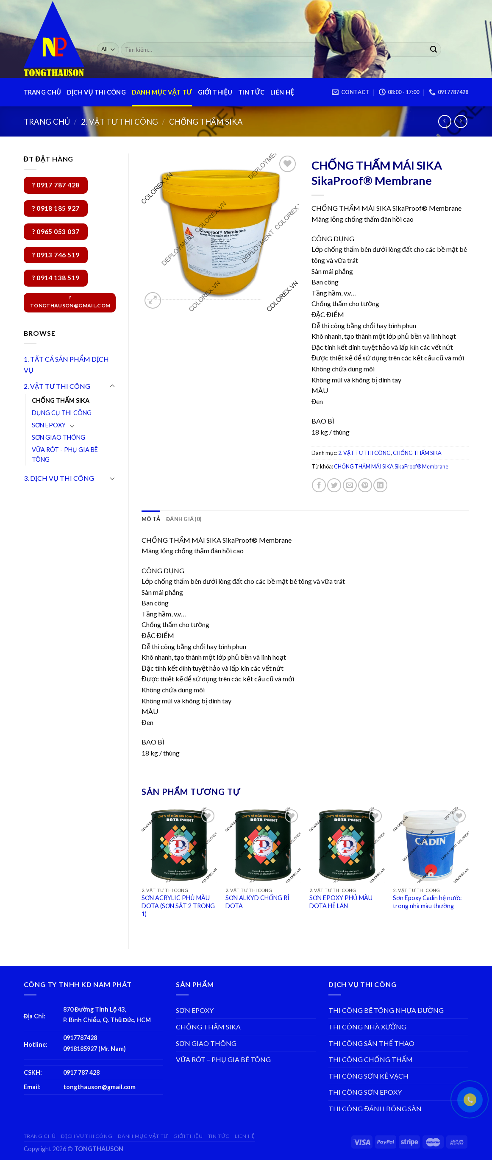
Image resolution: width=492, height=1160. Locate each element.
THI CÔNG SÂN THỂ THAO (371, 1043)
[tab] (151, 518)
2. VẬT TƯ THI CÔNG (119, 121)
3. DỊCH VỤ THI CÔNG (59, 478)
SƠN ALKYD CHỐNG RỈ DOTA (257, 901)
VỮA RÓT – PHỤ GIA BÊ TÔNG (223, 1059)
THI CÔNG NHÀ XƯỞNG (367, 1027)
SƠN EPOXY (49, 425)
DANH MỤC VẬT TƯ (162, 92)
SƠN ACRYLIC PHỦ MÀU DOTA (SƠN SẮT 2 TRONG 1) (178, 905)
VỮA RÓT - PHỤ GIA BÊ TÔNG (65, 454)
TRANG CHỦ (42, 92)
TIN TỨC (251, 92)
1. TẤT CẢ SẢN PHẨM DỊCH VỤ (66, 364)
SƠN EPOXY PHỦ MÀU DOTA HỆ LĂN (340, 901)
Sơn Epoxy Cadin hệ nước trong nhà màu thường (427, 901)
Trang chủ (47, 121)
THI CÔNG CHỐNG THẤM (370, 1059)
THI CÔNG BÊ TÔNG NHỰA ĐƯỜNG (386, 1010)
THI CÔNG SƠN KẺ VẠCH (368, 1076)
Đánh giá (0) (183, 519)
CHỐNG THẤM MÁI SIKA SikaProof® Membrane (391, 466)
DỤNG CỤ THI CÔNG (62, 412)
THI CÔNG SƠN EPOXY (365, 1092)
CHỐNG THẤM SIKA (206, 121)
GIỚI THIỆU (215, 92)
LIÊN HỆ (282, 92)
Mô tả (151, 519)
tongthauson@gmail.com (99, 1086)
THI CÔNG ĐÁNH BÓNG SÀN (375, 1108)
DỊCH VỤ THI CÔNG (96, 92)
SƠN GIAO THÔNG (58, 437)
